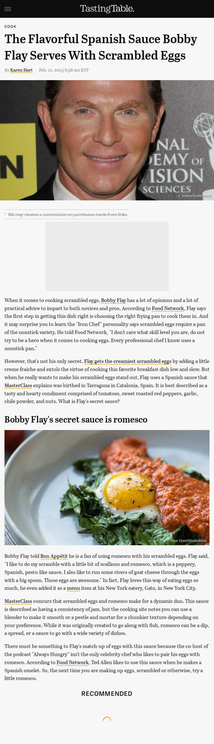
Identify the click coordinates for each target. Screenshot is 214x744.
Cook (10, 26)
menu (73, 587)
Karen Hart (21, 70)
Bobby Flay (113, 300)
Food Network (168, 308)
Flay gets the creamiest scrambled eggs (127, 361)
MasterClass (18, 385)
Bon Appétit (54, 555)
